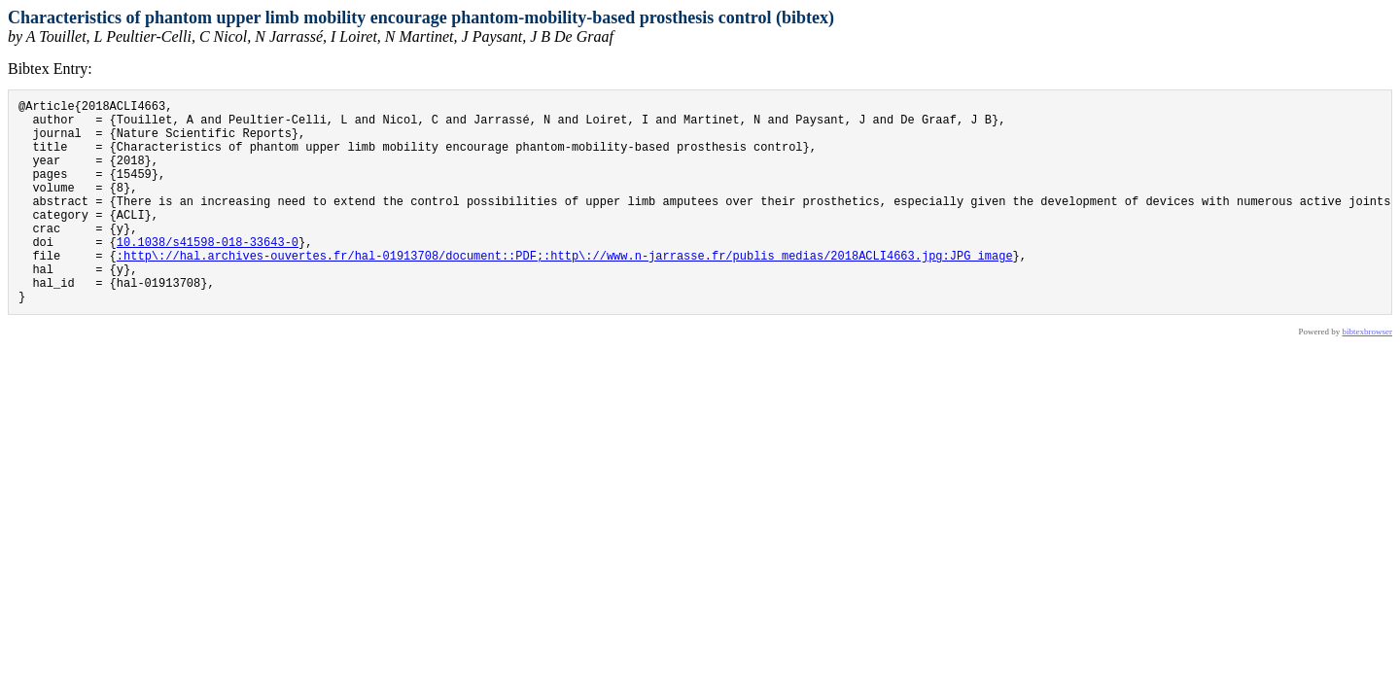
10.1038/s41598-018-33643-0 (207, 273)
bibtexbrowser (1368, 375)
